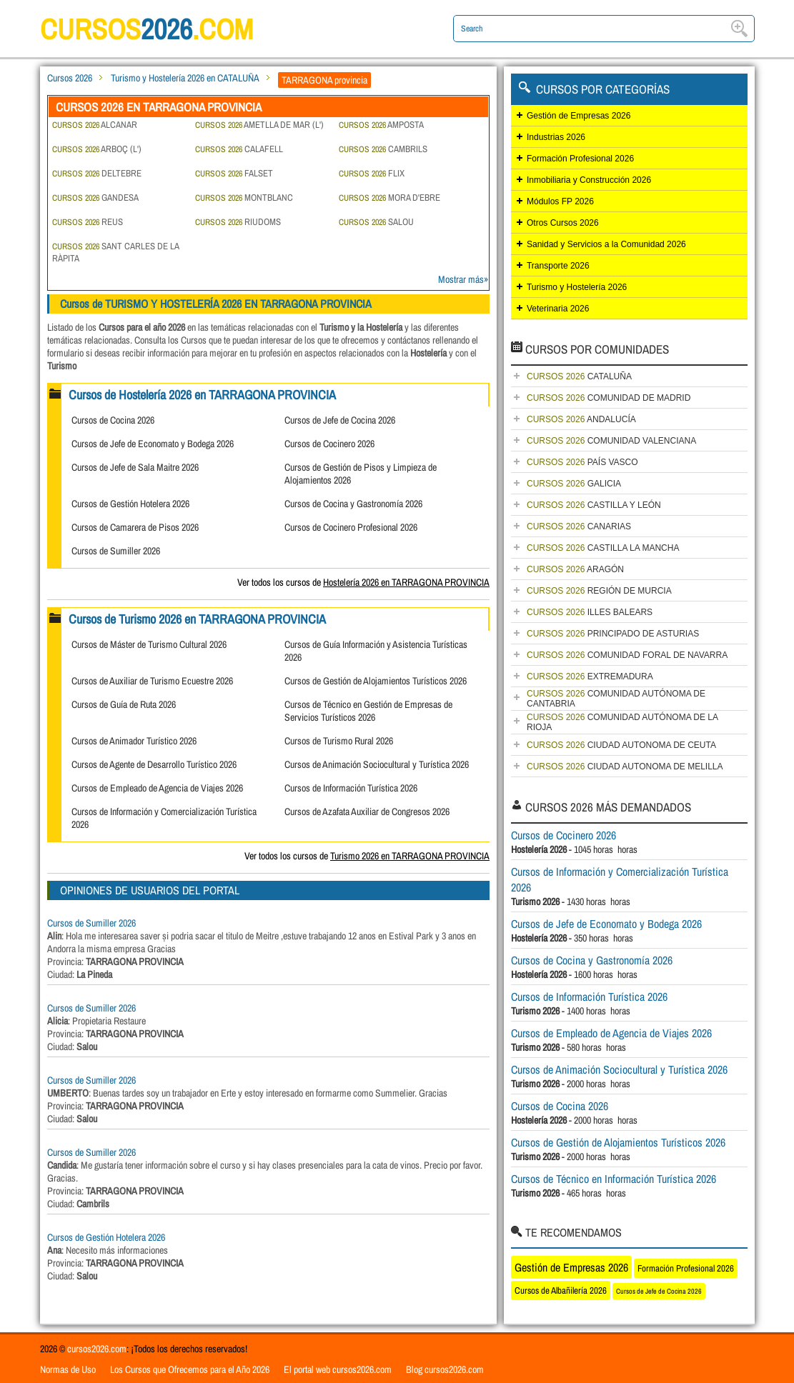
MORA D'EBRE (389, 197)
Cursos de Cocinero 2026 (329, 443)
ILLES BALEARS (589, 612)
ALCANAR (94, 125)
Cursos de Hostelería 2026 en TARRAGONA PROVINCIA (202, 395)
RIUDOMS (238, 222)
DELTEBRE (97, 173)
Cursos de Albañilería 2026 (561, 1290)
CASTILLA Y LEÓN (594, 505)
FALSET (234, 173)
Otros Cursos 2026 (563, 223)
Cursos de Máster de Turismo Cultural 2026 (149, 644)
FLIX (372, 173)
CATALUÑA (579, 376)
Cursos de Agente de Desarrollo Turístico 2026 (154, 764)
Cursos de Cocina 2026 (112, 420)
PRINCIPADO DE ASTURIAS (613, 634)
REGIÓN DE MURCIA (599, 591)
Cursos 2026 (69, 77)
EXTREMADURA (590, 676)
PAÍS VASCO (582, 462)
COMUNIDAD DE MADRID (608, 398)
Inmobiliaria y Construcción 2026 (589, 180)
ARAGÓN (575, 569)
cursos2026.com (96, 1348)
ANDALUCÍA (581, 419)
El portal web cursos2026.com (338, 1369)
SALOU (376, 222)
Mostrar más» (463, 279)
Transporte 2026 (558, 266)
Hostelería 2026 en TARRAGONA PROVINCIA (406, 582)
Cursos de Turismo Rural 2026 (338, 740)
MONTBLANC (244, 197)
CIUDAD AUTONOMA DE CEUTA (621, 745)
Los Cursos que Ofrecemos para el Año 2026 (189, 1369)
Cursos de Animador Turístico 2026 (134, 740)
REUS (87, 222)
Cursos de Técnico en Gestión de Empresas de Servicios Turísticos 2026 (368, 711)
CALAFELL (239, 149)
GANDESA (95, 197)
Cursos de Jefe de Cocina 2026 (339, 420)
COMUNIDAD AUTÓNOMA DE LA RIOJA (622, 722)
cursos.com (147, 29)
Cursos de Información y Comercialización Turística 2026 (619, 879)
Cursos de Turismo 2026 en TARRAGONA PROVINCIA (197, 619)
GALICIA (574, 484)
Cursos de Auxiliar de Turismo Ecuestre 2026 (152, 680)
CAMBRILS (383, 149)
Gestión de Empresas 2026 (578, 116)
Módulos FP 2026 (560, 201)
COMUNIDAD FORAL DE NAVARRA (627, 655)
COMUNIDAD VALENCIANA (611, 441)
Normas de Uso (68, 1369)
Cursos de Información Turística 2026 (350, 788)
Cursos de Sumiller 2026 (115, 550)
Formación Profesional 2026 (580, 159)
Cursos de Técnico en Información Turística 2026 (613, 1179)
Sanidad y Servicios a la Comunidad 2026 (606, 244)
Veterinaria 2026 (558, 309)
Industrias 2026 (556, 137)
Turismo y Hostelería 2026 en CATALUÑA (185, 77)
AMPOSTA (381, 125)
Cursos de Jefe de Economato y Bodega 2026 (152, 443)
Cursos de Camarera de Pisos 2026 (135, 527)
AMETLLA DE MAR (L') (259, 125)
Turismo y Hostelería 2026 (577, 287)
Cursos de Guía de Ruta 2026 (123, 704)
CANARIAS (579, 526)
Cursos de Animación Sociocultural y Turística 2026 (376, 764)
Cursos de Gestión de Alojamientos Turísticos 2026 (375, 680)
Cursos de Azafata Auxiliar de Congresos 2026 (367, 811)
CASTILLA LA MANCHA (603, 548)
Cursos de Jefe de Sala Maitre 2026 (135, 467)
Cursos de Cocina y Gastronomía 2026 (353, 503)
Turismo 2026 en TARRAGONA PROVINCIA (410, 855)
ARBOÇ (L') (97, 149)
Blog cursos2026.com (445, 1369)
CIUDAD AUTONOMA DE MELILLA (625, 767)
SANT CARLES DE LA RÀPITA (115, 252)
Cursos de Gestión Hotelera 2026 (130, 503)
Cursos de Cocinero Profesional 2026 (350, 527)
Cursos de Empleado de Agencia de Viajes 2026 (157, 788)
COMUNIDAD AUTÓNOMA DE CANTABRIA (616, 699)
